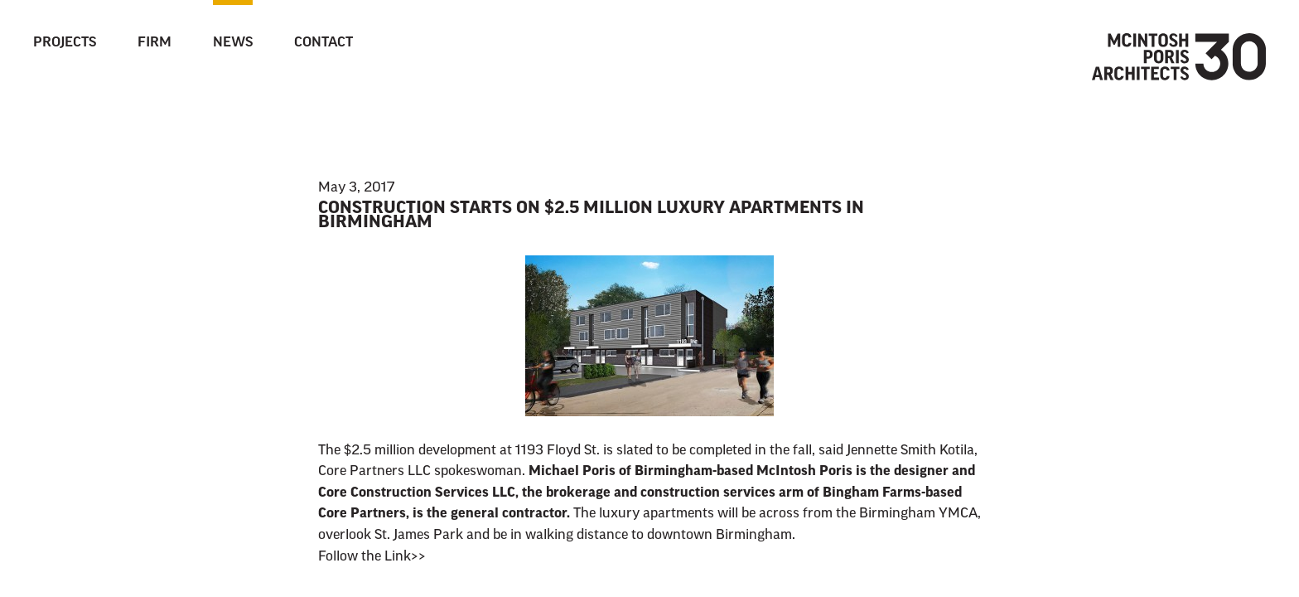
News (233, 43)
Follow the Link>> (372, 557)
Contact (323, 43)
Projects (64, 43)
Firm (154, 43)
